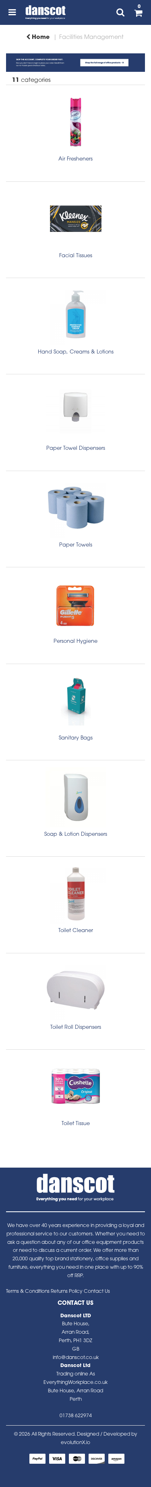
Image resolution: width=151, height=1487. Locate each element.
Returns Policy (67, 1291)
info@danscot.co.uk (76, 1357)
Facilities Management (91, 38)
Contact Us (97, 1291)
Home (38, 38)
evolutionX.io (75, 1442)
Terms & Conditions (28, 1291)
